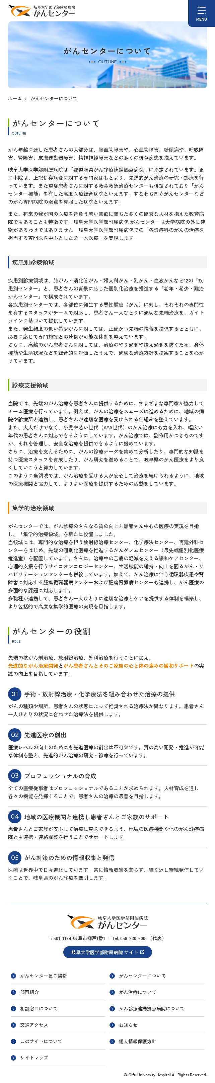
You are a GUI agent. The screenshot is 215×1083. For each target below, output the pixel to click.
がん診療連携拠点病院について (152, 1008)
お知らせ (128, 1024)
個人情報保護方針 (137, 1041)
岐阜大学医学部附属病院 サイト (107, 952)
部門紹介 (29, 992)
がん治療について (137, 992)
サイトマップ (34, 1057)
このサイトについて (41, 1041)
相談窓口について (39, 1008)
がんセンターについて (142, 975)
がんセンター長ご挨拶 (43, 975)
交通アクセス (34, 1024)
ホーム (15, 98)
